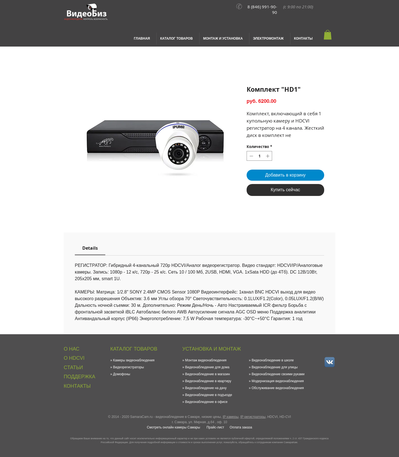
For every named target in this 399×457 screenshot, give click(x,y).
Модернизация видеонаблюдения (278, 381)
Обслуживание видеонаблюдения (278, 388)
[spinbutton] (259, 156)
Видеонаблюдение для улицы (275, 367)
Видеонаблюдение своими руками (278, 374)
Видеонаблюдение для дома (207, 367)
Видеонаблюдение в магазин (207, 374)
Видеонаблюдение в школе (273, 360)
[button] (328, 35)
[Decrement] (250, 156)
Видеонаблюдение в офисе (206, 402)
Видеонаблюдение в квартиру (208, 381)
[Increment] (268, 156)
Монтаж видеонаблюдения (205, 360)
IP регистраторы (252, 417)
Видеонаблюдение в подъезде (208, 395)
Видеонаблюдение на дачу (206, 388)
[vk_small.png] (329, 362)
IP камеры (231, 417)
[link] (90, 248)
